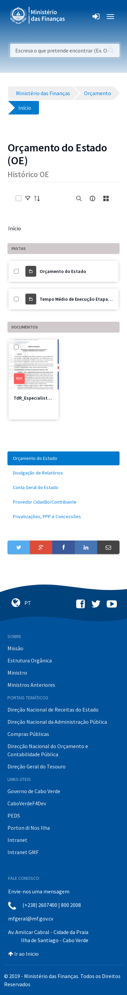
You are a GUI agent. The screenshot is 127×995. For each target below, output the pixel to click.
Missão (15, 648)
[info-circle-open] (92, 198)
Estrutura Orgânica (29, 660)
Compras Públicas (28, 734)
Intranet (17, 840)
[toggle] (27, 198)
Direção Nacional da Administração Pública (57, 721)
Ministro (17, 672)
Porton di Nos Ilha (28, 827)
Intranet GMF (23, 852)
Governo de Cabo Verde (33, 791)
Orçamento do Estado (63, 271)
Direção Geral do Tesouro (36, 766)
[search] (78, 198)
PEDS (13, 815)
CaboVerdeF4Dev (26, 803)
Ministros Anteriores (31, 684)
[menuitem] (63, 458)
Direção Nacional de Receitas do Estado (53, 709)
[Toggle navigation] (76, 16)
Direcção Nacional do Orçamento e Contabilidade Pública (47, 750)
